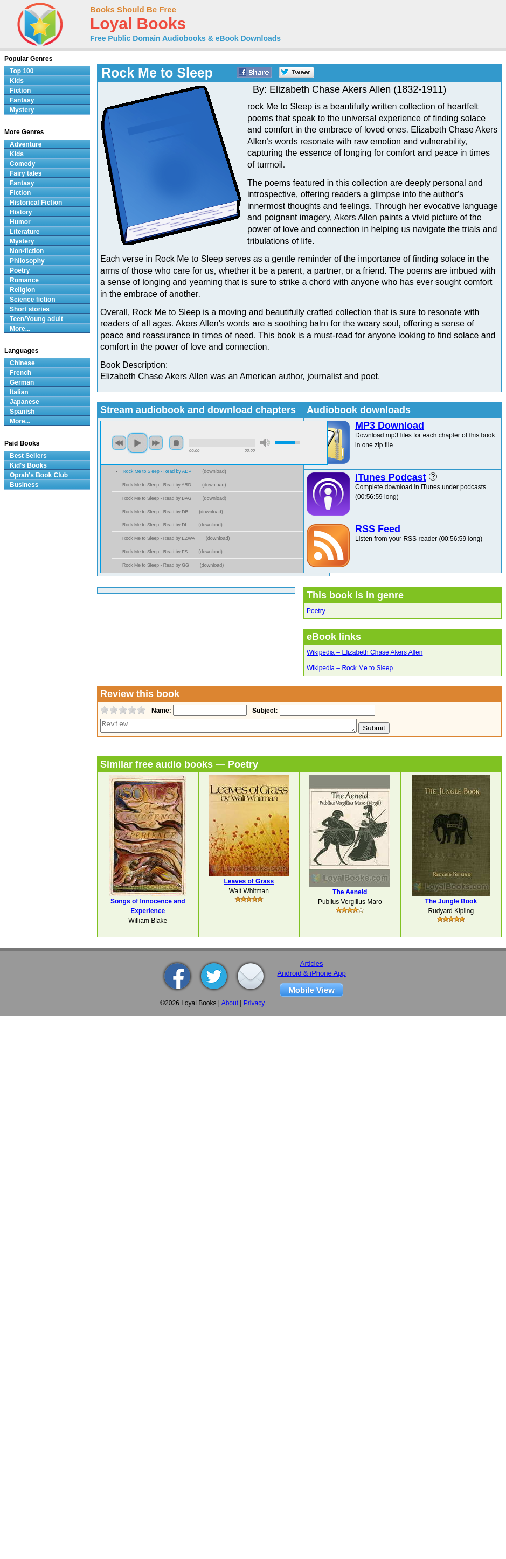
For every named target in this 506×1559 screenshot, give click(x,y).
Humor (20, 222)
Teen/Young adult (36, 319)
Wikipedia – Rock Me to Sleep (350, 668)
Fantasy (22, 100)
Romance (24, 280)
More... (20, 328)
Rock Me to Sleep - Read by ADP (157, 471)
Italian (19, 392)
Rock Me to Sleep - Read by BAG (156, 498)
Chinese (22, 363)
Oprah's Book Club (39, 475)
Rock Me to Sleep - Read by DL (155, 524)
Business (24, 485)
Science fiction (33, 299)
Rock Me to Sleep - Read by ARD (156, 485)
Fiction (20, 90)
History (21, 212)
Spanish (22, 411)
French (20, 373)
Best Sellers (28, 456)
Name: (160, 710)
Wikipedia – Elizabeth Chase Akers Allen (364, 652)
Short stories (30, 309)
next (155, 442)
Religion (22, 290)
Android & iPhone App (312, 973)
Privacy (254, 1003)
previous (119, 442)
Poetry (316, 611)
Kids (17, 81)
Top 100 (21, 71)
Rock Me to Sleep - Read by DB (155, 511)
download (214, 471)
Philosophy (27, 261)
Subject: (263, 710)
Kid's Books (28, 465)
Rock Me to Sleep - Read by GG (155, 565)
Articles (311, 963)
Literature (24, 231)
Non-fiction (27, 251)
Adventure (25, 144)
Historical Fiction (36, 202)
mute (265, 443)
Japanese (24, 402)
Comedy (22, 164)
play (137, 443)
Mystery (22, 110)
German (22, 382)
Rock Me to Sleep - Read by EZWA (158, 538)
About (229, 1003)
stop (176, 442)
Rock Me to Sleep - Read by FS (155, 551)
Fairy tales (25, 173)
